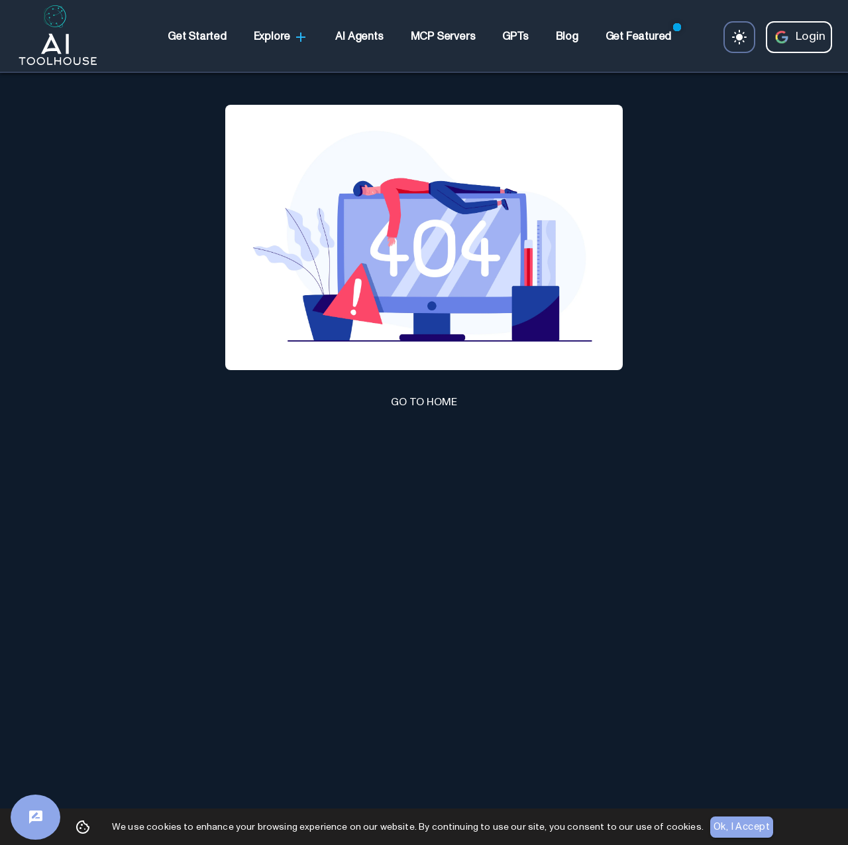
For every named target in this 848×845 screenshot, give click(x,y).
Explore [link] (281, 37)
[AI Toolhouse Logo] (52, 37)
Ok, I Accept (741, 827)
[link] (196, 37)
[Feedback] (35, 817)
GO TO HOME (424, 402)
